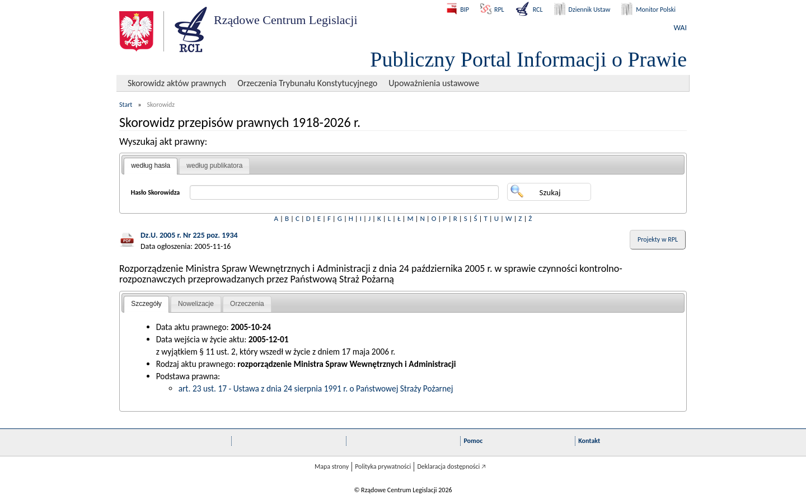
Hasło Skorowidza (155, 192)
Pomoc (472, 441)
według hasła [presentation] (150, 165)
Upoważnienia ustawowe (433, 83)
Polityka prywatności (383, 466)
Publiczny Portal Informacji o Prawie (528, 59)
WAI (680, 27)
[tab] (150, 166)
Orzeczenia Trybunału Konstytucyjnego (307, 83)
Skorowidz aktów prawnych (177, 83)
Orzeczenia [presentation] (247, 304)
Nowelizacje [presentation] (196, 304)
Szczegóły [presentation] (146, 304)
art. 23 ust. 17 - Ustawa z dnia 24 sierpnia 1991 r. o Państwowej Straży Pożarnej (316, 388)
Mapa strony (332, 466)
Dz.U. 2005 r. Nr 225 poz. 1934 (189, 235)
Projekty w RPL (658, 239)
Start (125, 105)
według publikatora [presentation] (214, 165)
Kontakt (589, 441)
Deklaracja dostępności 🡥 (451, 466)
